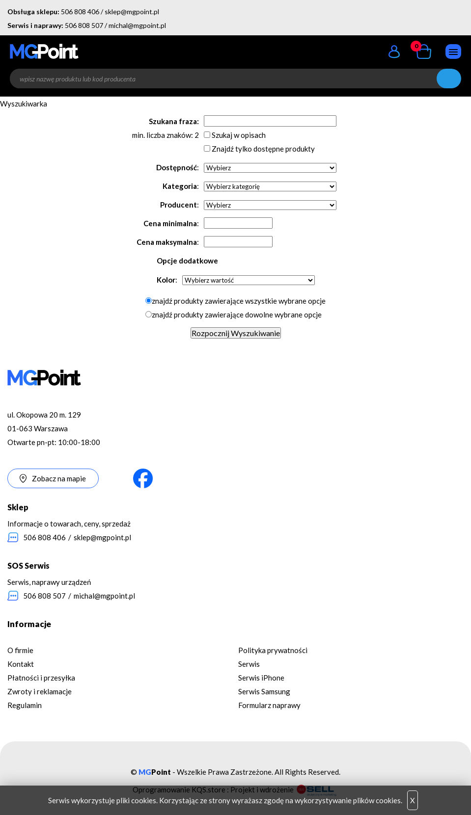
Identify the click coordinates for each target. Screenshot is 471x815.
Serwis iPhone (261, 677)
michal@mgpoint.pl (137, 25)
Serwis (249, 663)
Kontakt (20, 663)
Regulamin (24, 705)
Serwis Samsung (264, 691)
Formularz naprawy (269, 705)
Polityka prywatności (272, 650)
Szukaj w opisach (239, 135)
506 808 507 (84, 25)
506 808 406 (80, 11)
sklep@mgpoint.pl (132, 11)
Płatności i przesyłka (41, 677)
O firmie (20, 650)
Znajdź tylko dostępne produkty (263, 148)
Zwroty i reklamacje (39, 691)
